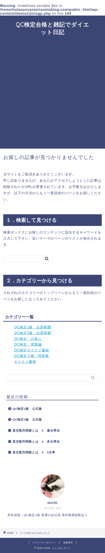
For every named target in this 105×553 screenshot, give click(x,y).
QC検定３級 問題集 (31, 356)
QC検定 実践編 (28, 344)
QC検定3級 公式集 (27, 419)
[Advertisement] (52, 93)
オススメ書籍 (25, 362)
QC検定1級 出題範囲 (32, 327)
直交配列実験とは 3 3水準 (34, 452)
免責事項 (68, 542)
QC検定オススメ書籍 (31, 350)
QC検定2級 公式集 (27, 408)
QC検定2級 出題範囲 (32, 333)
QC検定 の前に (28, 339)
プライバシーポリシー (44, 542)
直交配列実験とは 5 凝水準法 (36, 430)
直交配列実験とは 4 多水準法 (36, 441)
